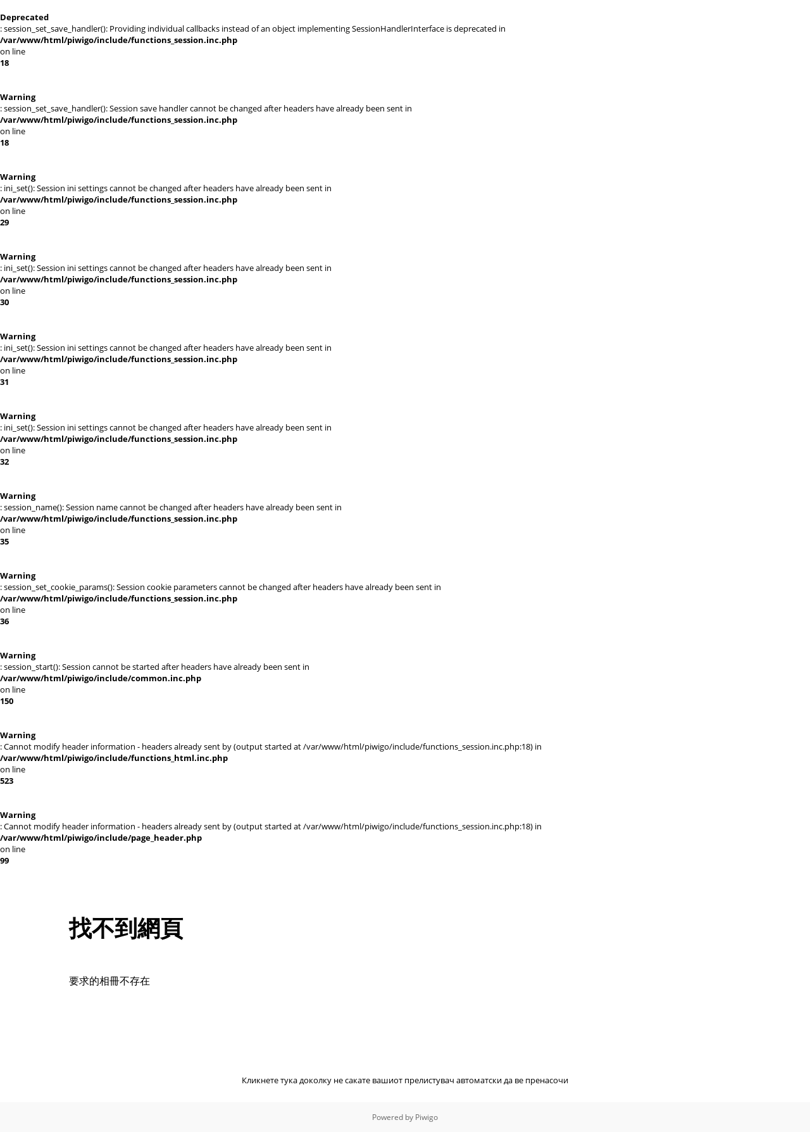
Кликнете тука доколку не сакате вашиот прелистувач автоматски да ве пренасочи (405, 1080)
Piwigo (426, 1117)
